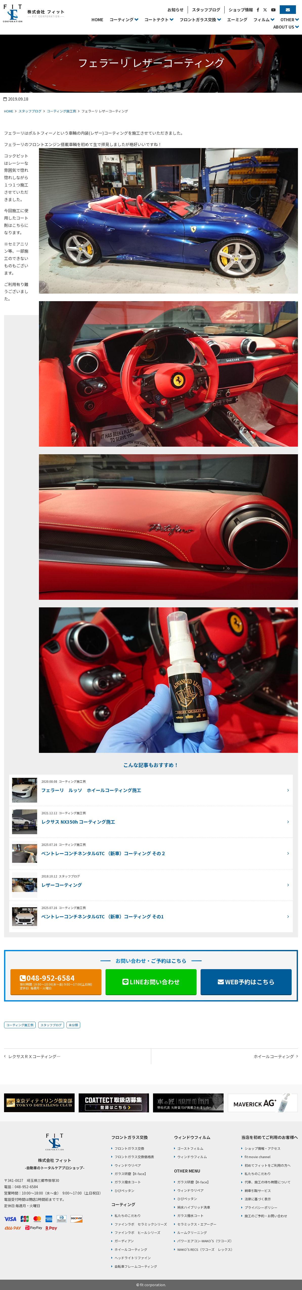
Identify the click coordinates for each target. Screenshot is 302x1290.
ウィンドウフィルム (192, 1156)
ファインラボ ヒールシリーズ (137, 1232)
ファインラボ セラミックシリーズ (141, 1224)
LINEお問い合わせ (155, 981)
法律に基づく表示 (258, 1199)
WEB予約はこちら (250, 981)
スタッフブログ (29, 111)
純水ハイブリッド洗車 (193, 1207)
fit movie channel (257, 1156)
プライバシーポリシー (261, 1207)
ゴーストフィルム (190, 1148)
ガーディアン (124, 1240)
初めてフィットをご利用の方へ (268, 1165)
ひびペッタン (124, 1190)
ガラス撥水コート (128, 1182)
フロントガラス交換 (129, 1148)
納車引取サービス (258, 1190)
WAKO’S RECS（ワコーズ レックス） (205, 1249)
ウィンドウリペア (128, 1165)
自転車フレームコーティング (136, 1266)
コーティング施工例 (61, 111)
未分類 (73, 1025)
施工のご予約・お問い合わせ (266, 1215)
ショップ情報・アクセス (263, 1148)
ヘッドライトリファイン (133, 1257)
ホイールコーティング (274, 1056)
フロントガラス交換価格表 (134, 1156)
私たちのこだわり (128, 1215)
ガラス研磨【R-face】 (131, 1173)
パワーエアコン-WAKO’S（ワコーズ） (205, 1240)
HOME (8, 111)
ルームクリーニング (192, 1232)
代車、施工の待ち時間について (268, 1182)
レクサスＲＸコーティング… (34, 1056)
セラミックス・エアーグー (197, 1224)
